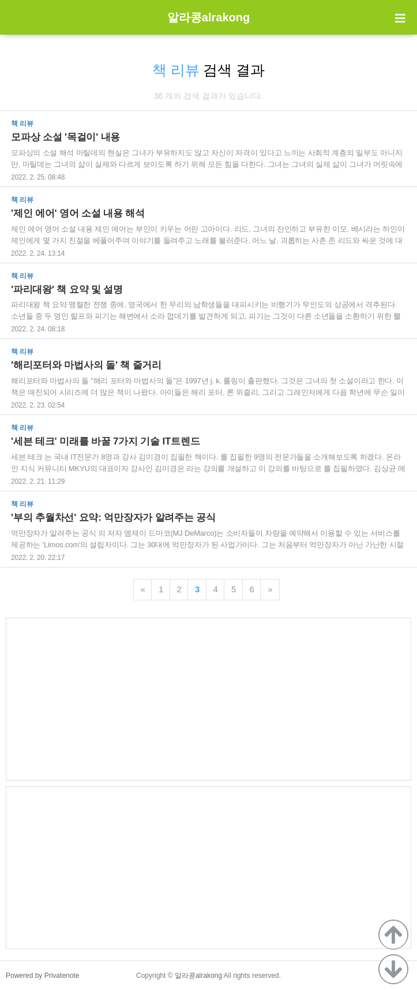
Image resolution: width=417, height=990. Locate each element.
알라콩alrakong (208, 17)
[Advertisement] (208, 699)
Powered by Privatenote (42, 976)
